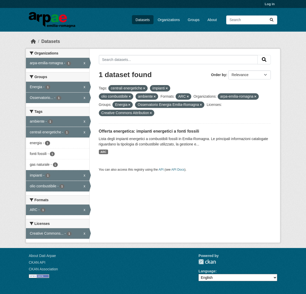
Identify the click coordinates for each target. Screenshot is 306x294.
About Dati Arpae (42, 256)
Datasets (143, 20)
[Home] (33, 41)
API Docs (177, 169)
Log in (270, 4)
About (212, 20)
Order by (218, 75)
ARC (103, 151)
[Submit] (271, 19)
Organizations (169, 20)
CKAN (207, 261)
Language (206, 271)
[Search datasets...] (251, 19)
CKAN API (37, 262)
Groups (193, 20)
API (161, 169)
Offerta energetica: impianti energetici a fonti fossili (149, 131)
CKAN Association (43, 269)
